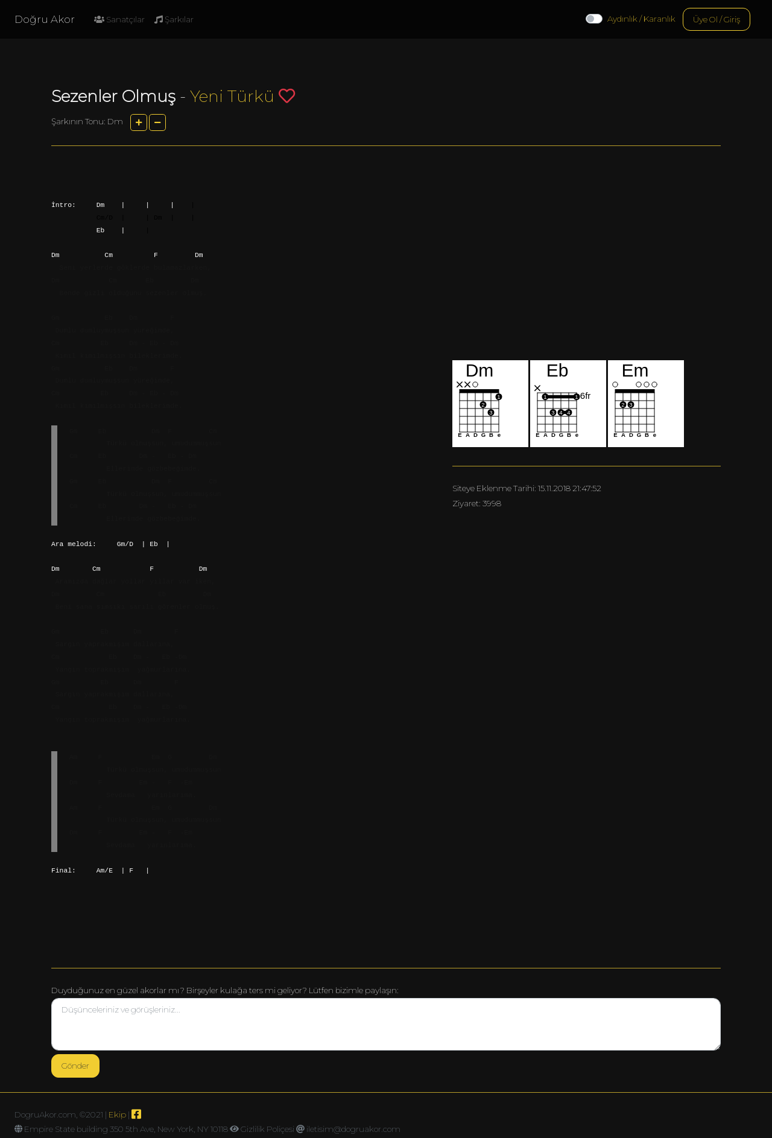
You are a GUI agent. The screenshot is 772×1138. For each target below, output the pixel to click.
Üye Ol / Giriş (716, 19)
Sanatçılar (119, 19)
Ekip (117, 1114)
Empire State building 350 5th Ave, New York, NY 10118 (126, 1129)
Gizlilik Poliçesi (267, 1129)
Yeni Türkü (232, 96)
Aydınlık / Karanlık (641, 19)
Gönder (75, 1065)
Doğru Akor (44, 19)
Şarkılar (174, 19)
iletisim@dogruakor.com (353, 1129)
